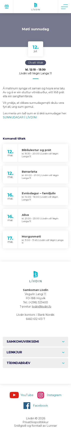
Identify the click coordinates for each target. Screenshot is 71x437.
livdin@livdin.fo (41, 306)
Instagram (54, 395)
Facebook (40, 405)
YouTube (27, 395)
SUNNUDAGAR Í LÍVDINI (20, 117)
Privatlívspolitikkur (35, 422)
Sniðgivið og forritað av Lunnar (35, 425)
